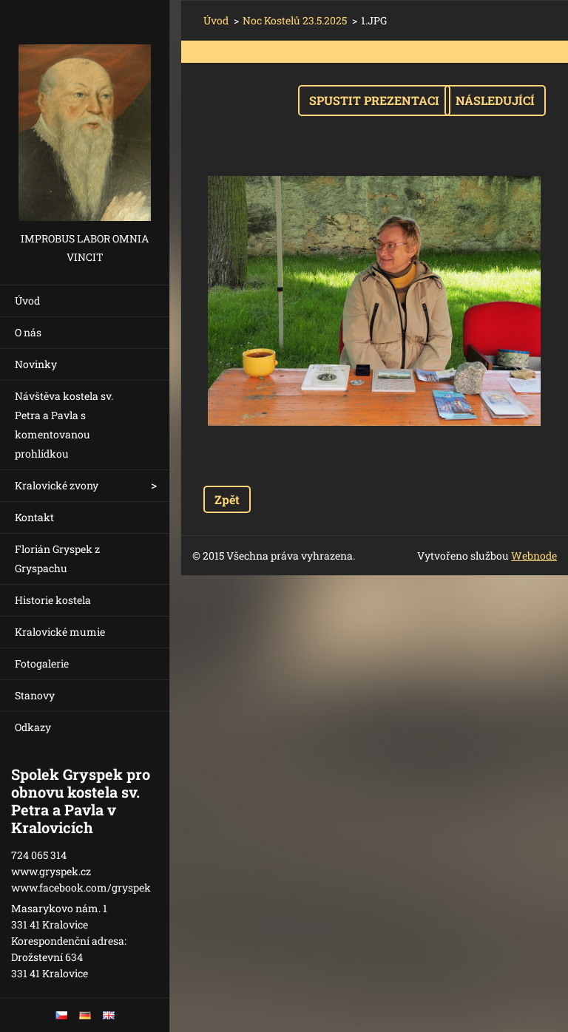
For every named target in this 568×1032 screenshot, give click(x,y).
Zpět (227, 499)
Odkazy (33, 727)
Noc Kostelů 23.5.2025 (295, 20)
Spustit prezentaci (374, 100)
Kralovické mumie (60, 632)
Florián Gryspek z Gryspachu (57, 558)
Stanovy (35, 695)
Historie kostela (53, 600)
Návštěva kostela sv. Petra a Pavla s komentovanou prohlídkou (64, 425)
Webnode (534, 556)
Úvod (27, 300)
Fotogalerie (42, 663)
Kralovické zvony (56, 485)
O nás (28, 332)
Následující (495, 100)
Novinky (36, 364)
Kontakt (34, 517)
